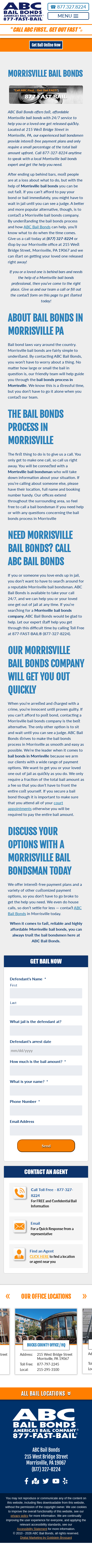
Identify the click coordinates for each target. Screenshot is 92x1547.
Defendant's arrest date (30, 1041)
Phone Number (25, 1101)
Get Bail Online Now (46, 44)
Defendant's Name (28, 979)
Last (13, 1003)
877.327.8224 (68, 7)
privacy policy (19, 1516)
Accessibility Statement (32, 1529)
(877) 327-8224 (46, 1469)
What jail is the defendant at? (35, 1021)
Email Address (22, 1121)
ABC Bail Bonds (37, 226)
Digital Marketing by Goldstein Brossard (46, 1537)
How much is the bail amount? (38, 1061)
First (13, 985)
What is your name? (29, 1081)
